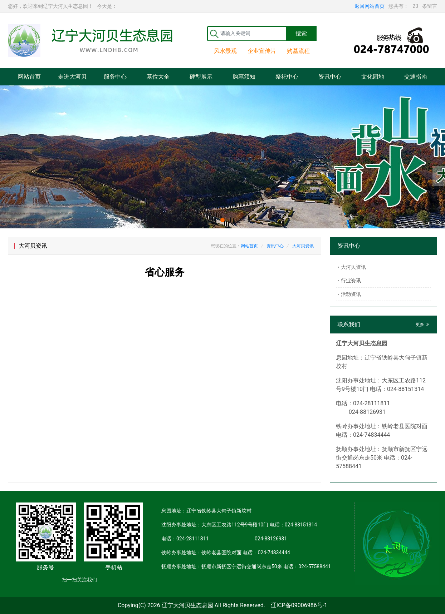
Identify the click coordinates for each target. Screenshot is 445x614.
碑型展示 (201, 76)
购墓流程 (298, 51)
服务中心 (115, 76)
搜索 (301, 33)
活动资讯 (351, 294)
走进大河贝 (72, 76)
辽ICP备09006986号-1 (299, 605)
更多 (423, 324)
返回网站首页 (369, 6)
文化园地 (372, 76)
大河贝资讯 (303, 245)
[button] (222, 220)
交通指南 (415, 76)
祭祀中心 (286, 76)
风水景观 (225, 51)
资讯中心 (329, 76)
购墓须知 (244, 76)
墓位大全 (158, 76)
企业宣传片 (262, 51)
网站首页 (29, 76)
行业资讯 (351, 280)
